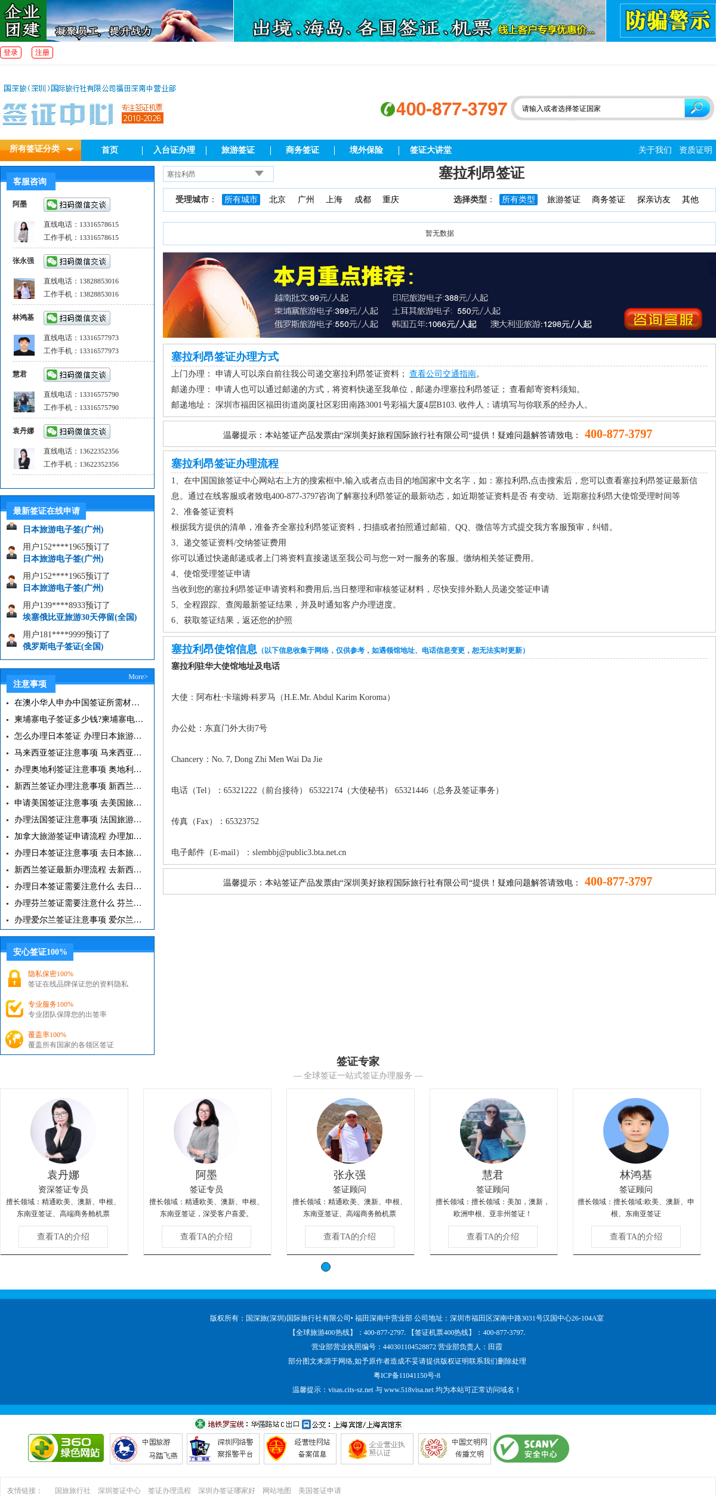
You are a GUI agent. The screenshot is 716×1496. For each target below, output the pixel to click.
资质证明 (695, 150)
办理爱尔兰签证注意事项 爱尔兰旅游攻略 (79, 919)
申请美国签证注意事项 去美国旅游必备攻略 (79, 802)
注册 (42, 52)
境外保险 (366, 150)
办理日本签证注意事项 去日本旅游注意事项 (79, 853)
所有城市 (241, 199)
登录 (11, 52)
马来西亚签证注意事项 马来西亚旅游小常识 (79, 752)
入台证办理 (174, 150)
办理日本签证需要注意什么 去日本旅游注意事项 (79, 886)
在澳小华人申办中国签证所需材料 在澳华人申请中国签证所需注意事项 (79, 702)
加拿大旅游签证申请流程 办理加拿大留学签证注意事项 (79, 836)
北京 (277, 199)
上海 (334, 199)
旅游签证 (238, 150)
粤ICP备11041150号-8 (407, 1375)
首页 (109, 150)
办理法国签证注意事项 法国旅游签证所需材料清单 (79, 819)
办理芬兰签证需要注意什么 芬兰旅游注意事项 (79, 903)
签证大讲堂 (431, 150)
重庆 (390, 199)
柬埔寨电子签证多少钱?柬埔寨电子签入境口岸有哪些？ (79, 719)
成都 (362, 199)
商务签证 (302, 150)
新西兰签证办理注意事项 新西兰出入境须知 (79, 786)
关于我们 (655, 150)
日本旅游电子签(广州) (63, 533)
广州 (306, 199)
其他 (690, 199)
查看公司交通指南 (442, 373)
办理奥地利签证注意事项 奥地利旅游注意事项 (79, 769)
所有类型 (518, 199)
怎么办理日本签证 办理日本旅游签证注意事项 (79, 736)
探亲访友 (654, 199)
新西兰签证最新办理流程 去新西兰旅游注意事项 (79, 869)
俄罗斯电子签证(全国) (63, 650)
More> (138, 677)
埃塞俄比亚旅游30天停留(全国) (80, 620)
